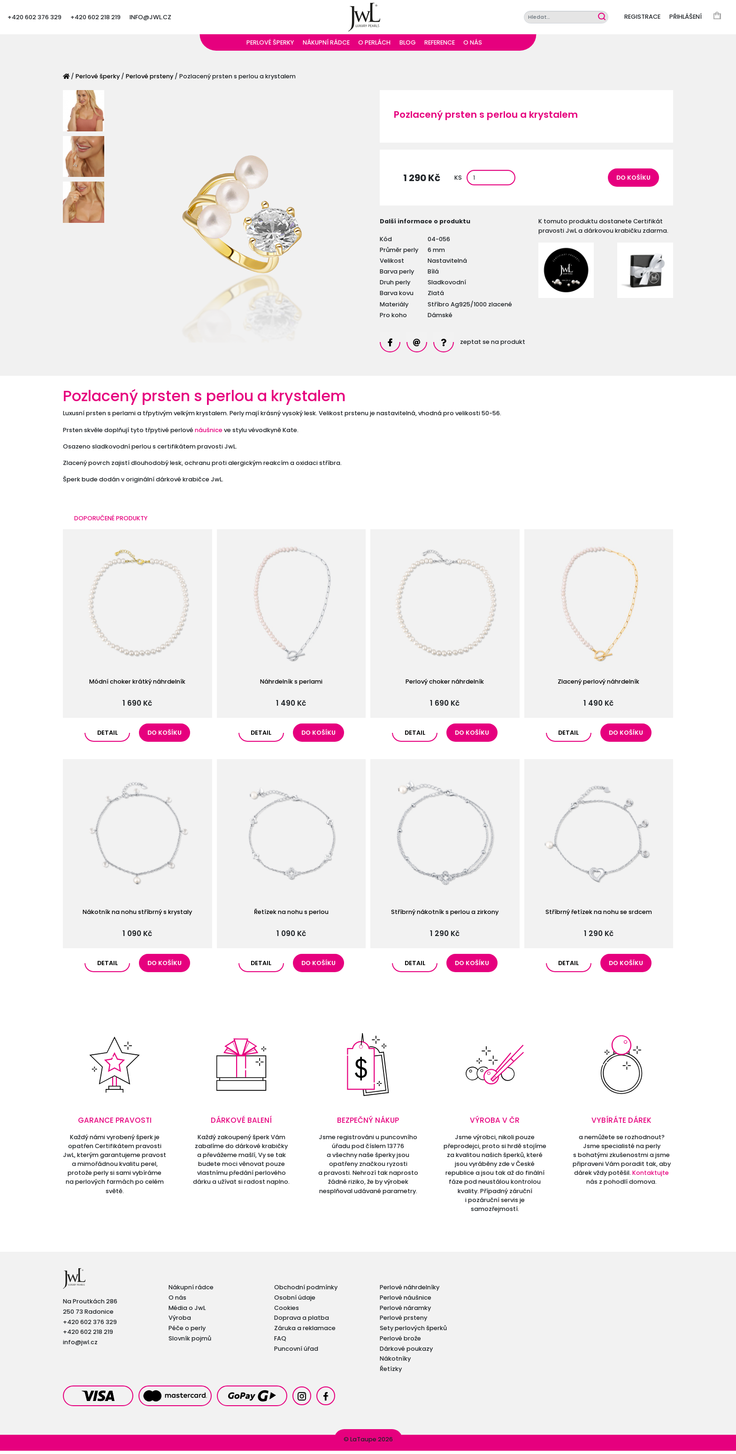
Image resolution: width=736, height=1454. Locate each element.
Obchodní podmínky (305, 1290)
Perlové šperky (270, 46)
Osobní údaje (294, 1301)
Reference (439, 46)
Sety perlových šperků (413, 1331)
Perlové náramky (405, 1311)
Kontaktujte (650, 1176)
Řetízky (391, 1372)
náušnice (208, 433)
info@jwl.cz (150, 19)
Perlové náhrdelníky (409, 1290)
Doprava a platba (301, 1321)
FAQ (280, 1342)
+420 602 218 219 (95, 19)
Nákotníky (395, 1362)
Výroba (180, 1321)
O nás (472, 46)
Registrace (642, 19)
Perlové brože (400, 1342)
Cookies (286, 1311)
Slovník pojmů (190, 1342)
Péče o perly (187, 1331)
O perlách (374, 46)
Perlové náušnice (405, 1301)
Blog (407, 46)
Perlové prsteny (149, 80)
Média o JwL (187, 1311)
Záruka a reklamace (305, 1331)
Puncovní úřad (296, 1352)
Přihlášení (685, 19)
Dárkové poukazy (406, 1352)
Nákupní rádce (326, 46)
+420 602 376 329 (34, 19)
